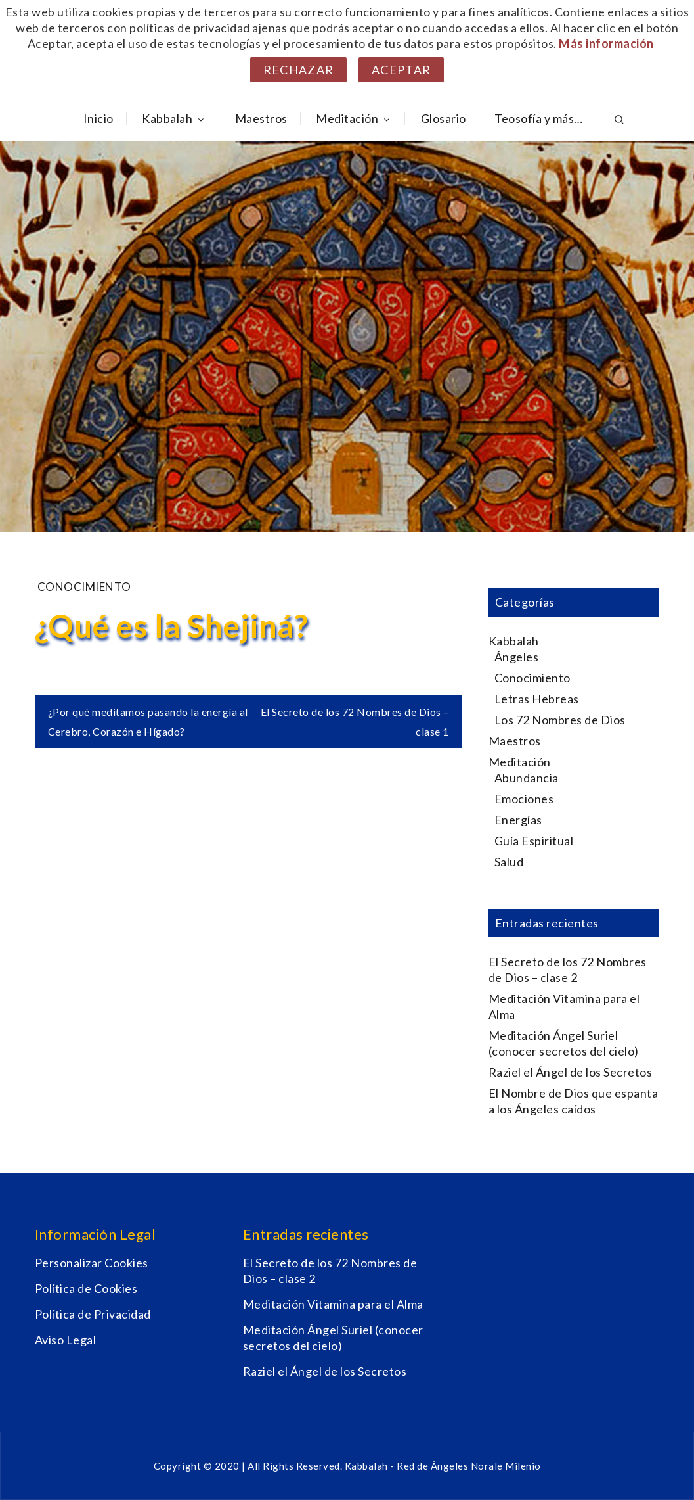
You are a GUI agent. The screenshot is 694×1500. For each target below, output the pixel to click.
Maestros (261, 118)
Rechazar (298, 69)
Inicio (98, 118)
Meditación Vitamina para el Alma (333, 1304)
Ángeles (516, 656)
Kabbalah (174, 118)
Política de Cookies (86, 1288)
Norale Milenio (506, 1466)
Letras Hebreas (536, 698)
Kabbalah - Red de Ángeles (408, 1466)
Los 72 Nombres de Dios (560, 720)
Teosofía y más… (538, 118)
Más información (606, 43)
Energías (518, 819)
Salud (509, 862)
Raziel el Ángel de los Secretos (570, 1072)
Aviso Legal (66, 1339)
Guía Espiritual (534, 840)
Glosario (443, 118)
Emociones (524, 798)
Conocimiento (84, 587)
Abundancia (526, 777)
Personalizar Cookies (91, 1262)
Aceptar (401, 69)
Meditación (354, 118)
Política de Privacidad (93, 1314)
